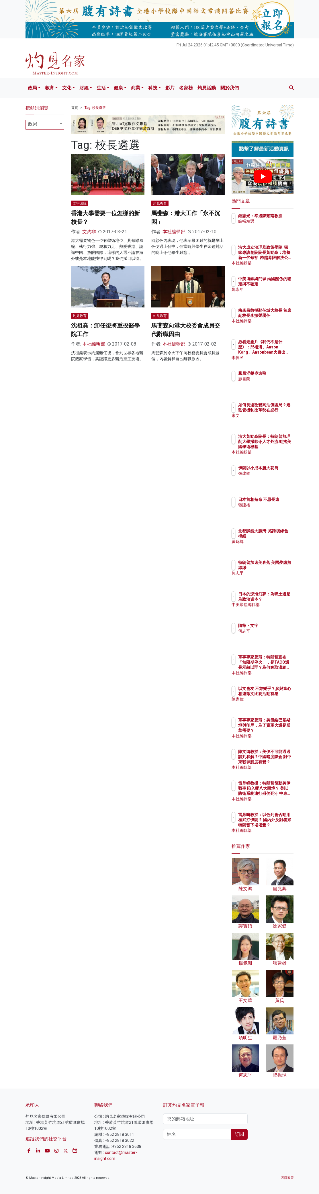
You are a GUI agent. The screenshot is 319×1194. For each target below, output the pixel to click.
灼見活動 (206, 88)
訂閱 (239, 1134)
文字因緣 (80, 203)
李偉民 (269, 357)
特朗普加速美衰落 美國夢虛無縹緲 (277, 567)
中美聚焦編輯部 (277, 609)
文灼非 (89, 231)
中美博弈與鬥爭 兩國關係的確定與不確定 (277, 284)
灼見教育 (160, 203)
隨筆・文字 (273, 625)
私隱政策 (287, 1178)
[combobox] (45, 125)
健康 (118, 88)
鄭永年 (269, 294)
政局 (32, 88)
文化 (66, 88)
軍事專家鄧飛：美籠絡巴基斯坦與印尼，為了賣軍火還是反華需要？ (277, 730)
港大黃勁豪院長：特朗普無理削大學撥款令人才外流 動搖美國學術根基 (277, 447)
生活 (101, 88)
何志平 (269, 578)
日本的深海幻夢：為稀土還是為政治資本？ (277, 599)
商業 (135, 88)
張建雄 (269, 478)
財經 (84, 88)
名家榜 (186, 88)
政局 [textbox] (32, 124)
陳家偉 (269, 704)
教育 (49, 88)
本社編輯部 (174, 231)
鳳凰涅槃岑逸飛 (277, 373)
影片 (170, 88)
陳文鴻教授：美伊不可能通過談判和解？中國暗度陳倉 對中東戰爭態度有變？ (277, 762)
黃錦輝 (269, 546)
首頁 (74, 108)
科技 (152, 88)
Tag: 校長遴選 (95, 108)
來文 (267, 420)
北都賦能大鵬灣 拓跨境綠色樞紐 (277, 536)
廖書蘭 (269, 379)
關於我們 (229, 88)
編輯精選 (271, 226)
